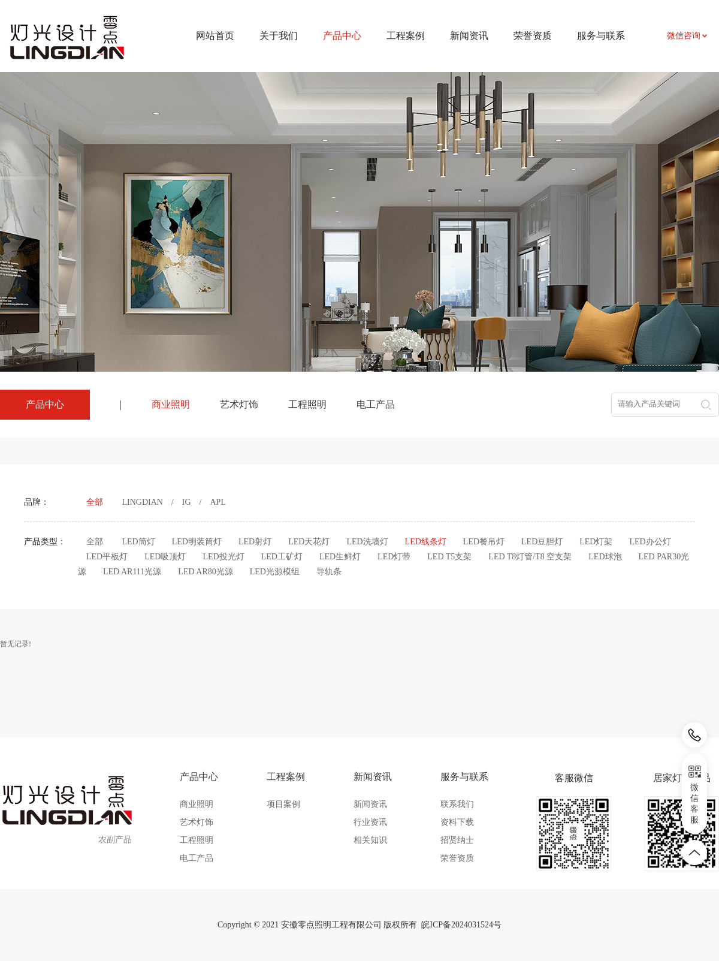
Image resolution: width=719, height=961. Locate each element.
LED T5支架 (449, 556)
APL (218, 502)
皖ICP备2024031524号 (461, 924)
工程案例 (405, 36)
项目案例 (283, 804)
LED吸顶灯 (165, 556)
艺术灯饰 (239, 404)
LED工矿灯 (282, 556)
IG (186, 502)
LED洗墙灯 (367, 541)
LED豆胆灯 (542, 541)
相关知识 (370, 840)
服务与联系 (601, 36)
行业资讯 (370, 822)
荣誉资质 (532, 36)
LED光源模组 (275, 571)
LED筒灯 (138, 541)
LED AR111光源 (132, 571)
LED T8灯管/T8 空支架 (530, 556)
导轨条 (329, 571)
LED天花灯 (309, 541)
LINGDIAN (142, 502)
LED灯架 (595, 541)
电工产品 (376, 404)
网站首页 (215, 36)
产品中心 (199, 777)
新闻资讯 (469, 36)
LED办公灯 (649, 541)
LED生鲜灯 (340, 556)
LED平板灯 (107, 556)
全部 (94, 502)
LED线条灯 (425, 541)
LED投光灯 (223, 556)
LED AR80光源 (205, 571)
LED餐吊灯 (483, 541)
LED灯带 (393, 556)
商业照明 (171, 404)
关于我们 (278, 36)
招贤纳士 (457, 840)
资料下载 (457, 822)
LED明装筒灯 (197, 541)
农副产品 (115, 839)
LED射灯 (254, 541)
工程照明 (307, 404)
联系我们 (457, 804)
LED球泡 (604, 556)
